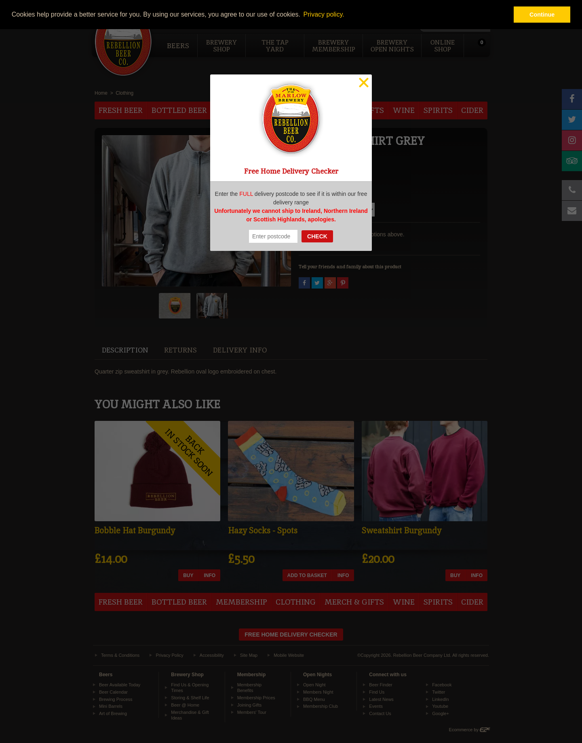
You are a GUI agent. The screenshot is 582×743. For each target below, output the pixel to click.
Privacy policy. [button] (324, 14)
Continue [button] (542, 14)
